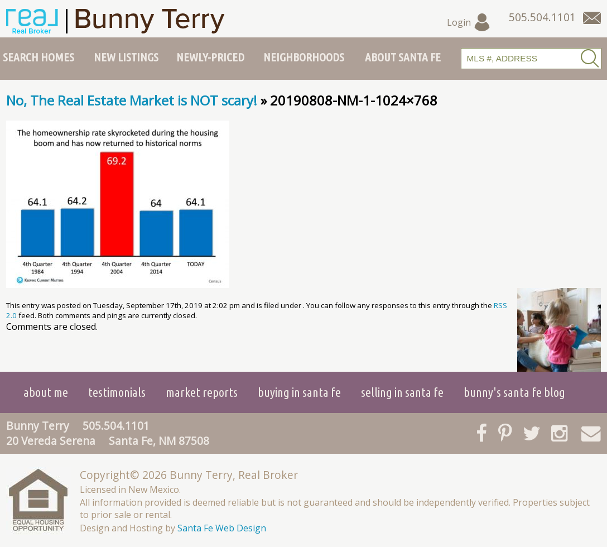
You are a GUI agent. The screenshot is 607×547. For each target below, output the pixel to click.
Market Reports (202, 392)
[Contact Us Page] (592, 18)
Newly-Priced (210, 57)
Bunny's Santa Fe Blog (514, 392)
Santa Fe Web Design (221, 528)
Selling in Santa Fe (402, 392)
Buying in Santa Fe (299, 392)
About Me (45, 392)
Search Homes (38, 57)
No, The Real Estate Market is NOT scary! (131, 100)
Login (469, 22)
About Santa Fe (403, 57)
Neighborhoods (303, 57)
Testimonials (117, 392)
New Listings (126, 57)
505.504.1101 (116, 425)
